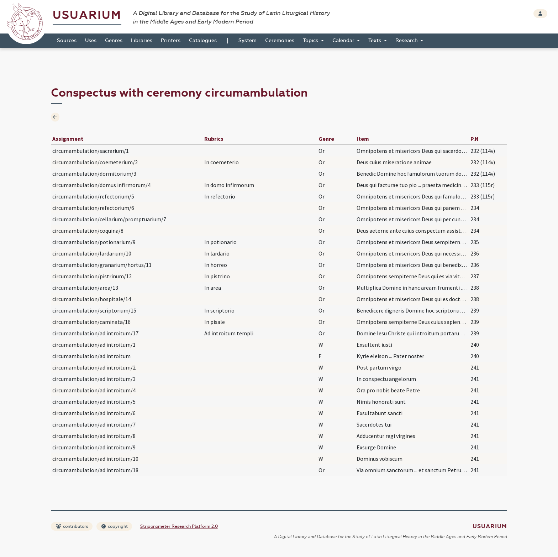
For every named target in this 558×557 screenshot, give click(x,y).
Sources (67, 40)
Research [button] (407, 40)
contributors (72, 526)
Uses (90, 40)
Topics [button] (311, 40)
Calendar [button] (344, 40)
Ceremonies (279, 40)
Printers (170, 40)
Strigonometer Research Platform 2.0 (179, 526)
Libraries (141, 40)
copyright (114, 526)
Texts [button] (375, 40)
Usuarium (87, 15)
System (247, 40)
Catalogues (203, 40)
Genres (113, 40)
